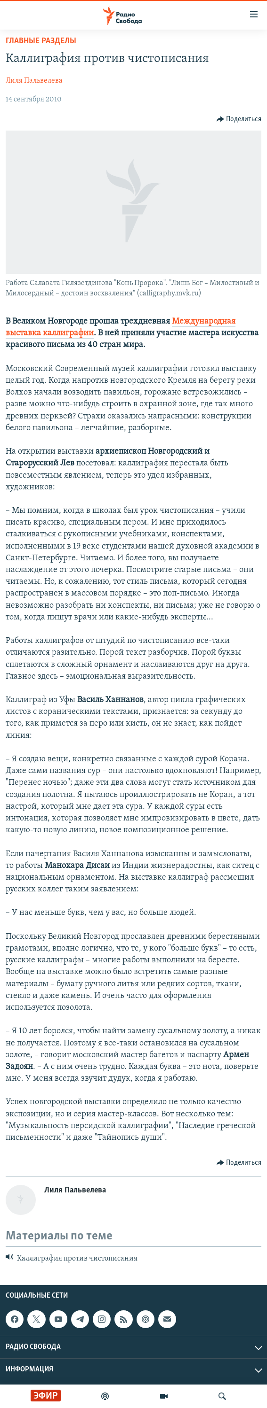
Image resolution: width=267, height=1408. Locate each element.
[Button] (239, 119)
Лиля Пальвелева (34, 81)
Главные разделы (41, 41)
